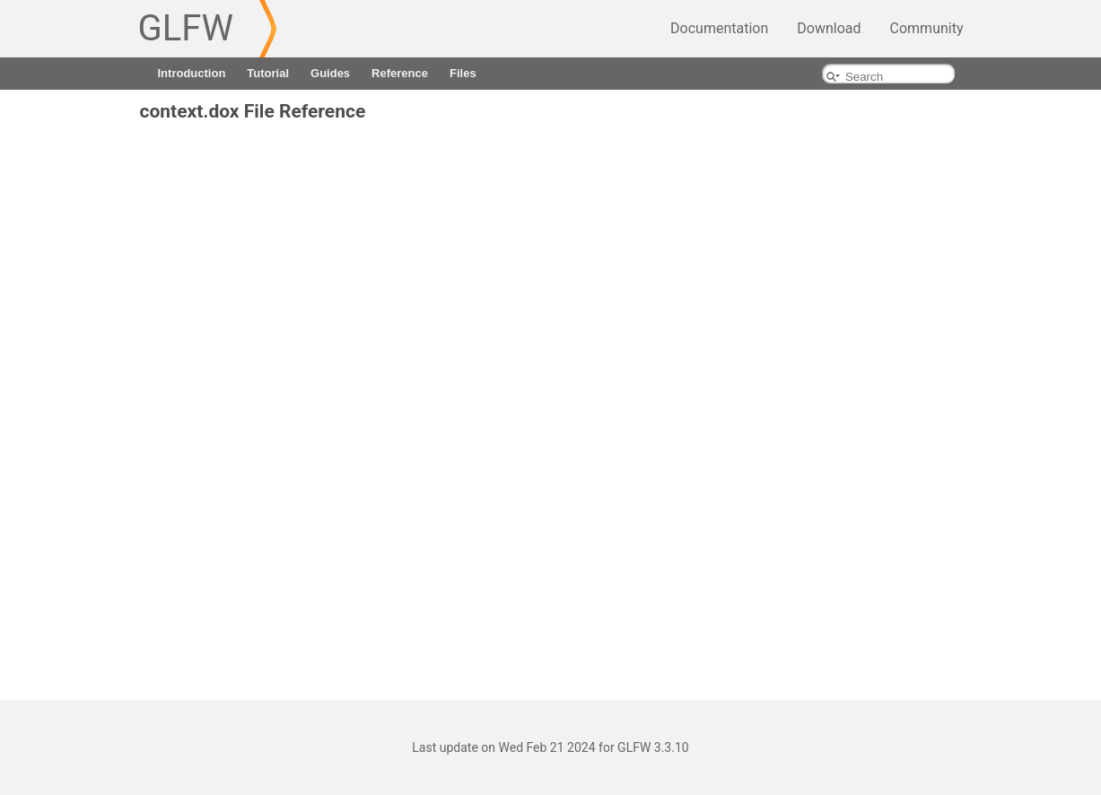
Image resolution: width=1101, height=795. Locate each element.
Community (927, 28)
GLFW (185, 28)
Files (463, 73)
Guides (330, 73)
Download (829, 28)
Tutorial (268, 73)
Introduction (192, 73)
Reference (399, 73)
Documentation (719, 28)
